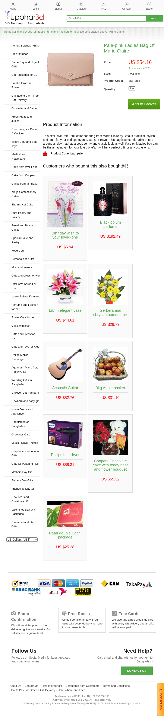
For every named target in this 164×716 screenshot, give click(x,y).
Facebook (17, 672)
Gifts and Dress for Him (23, 336)
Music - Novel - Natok (25, 442)
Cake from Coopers (24, 175)
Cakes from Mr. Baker (25, 183)
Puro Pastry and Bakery (21, 215)
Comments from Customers (83, 685)
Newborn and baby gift (25, 401)
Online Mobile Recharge (20, 357)
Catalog (81, 8)
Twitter (28, 672)
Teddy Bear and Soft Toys (24, 144)
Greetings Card (21, 434)
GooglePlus (40, 672)
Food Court (18, 250)
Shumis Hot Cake (22, 204)
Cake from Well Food (25, 167)
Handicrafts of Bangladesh (20, 424)
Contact (126, 8)
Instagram (63, 672)
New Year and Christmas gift (20, 499)
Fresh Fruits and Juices (22, 118)
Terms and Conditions (116, 685)
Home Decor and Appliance (22, 411)
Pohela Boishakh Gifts (25, 45)
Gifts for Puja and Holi (25, 463)
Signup (58, 8)
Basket (149, 8)
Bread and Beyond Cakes (23, 227)
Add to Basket (144, 104)
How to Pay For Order (23, 690)
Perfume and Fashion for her (59, 31)
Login (36, 8)
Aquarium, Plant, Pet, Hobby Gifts (25, 369)
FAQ (104, 8)
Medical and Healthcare (19, 156)
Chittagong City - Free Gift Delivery (25, 98)
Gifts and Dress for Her (27, 31)
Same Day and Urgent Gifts (25, 64)
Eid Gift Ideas (20, 53)
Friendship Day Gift (23, 488)
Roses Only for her (23, 317)
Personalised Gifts (23, 258)
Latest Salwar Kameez (25, 296)
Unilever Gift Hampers (25, 392)
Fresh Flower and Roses (22, 85)
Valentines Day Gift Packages (23, 511)
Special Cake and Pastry (22, 240)
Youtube (51, 672)
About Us (15, 685)
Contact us (136, 670)
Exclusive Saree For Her (24, 286)
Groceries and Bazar (24, 108)
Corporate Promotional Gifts (26, 453)
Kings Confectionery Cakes (24, 194)
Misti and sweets (22, 267)
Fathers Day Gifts (22, 480)
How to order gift (52, 685)
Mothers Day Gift (22, 472)
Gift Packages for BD (24, 74)
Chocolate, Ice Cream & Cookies (25, 131)
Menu (13, 8)
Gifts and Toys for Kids (25, 346)
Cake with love (21, 325)
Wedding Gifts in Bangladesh (22, 382)
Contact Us (31, 685)
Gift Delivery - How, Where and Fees (62, 690)
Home (8, 31)
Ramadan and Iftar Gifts (23, 524)
